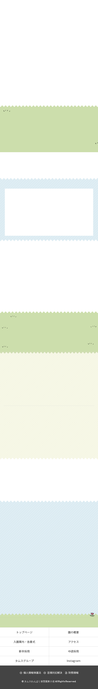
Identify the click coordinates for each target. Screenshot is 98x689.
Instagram (73, 661)
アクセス (73, 642)
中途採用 (73, 651)
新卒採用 (24, 651)
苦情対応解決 (52, 672)
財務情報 (71, 672)
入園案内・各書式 (24, 642)
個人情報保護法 (30, 672)
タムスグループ (24, 661)
